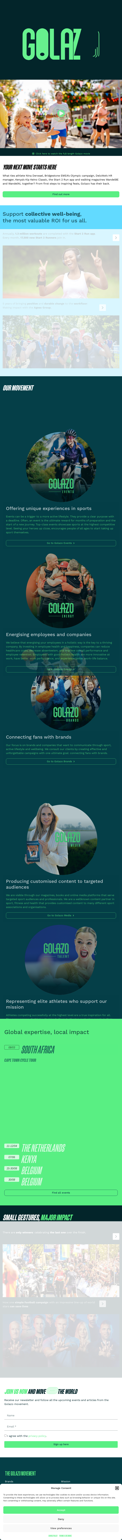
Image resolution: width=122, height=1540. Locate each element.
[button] (117, 1488)
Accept (61, 1510)
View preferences (61, 1528)
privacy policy (37, 1436)
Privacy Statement (65, 1535)
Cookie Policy (53, 1535)
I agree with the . (27, 1436)
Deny (61, 1519)
